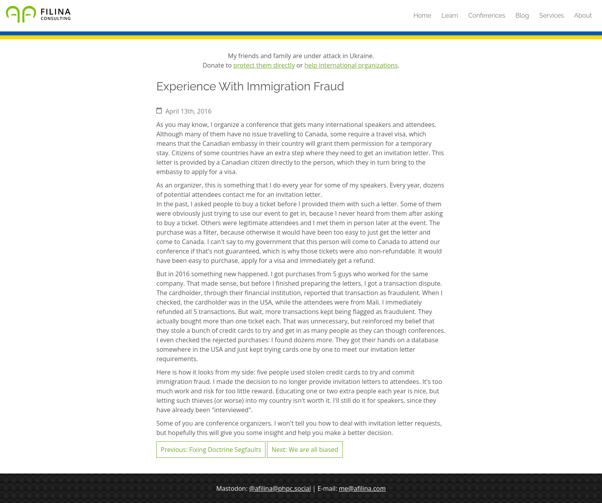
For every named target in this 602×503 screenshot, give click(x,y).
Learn (449, 15)
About (583, 15)
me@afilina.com (362, 488)
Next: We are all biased (304, 449)
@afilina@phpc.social (280, 488)
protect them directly (264, 65)
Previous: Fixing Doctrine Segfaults (211, 449)
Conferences (486, 15)
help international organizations (351, 65)
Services (551, 15)
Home (422, 15)
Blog (522, 15)
